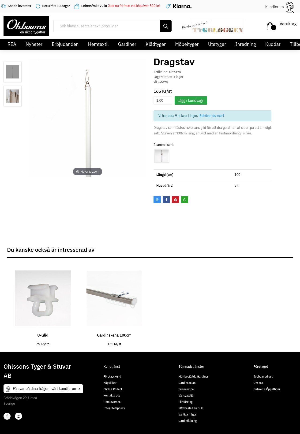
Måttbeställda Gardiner (193, 376)
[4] (18, 416)
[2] (7, 416)
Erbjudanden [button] (65, 44)
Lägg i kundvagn (190, 100)
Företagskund (112, 376)
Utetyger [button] (217, 44)
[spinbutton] (163, 100)
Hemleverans (112, 402)
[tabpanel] (43, 305)
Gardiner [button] (127, 44)
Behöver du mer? (212, 116)
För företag (186, 402)
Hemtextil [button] (98, 44)
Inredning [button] (245, 44)
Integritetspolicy (114, 408)
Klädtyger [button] (156, 44)
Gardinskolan (187, 383)
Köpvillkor (110, 383)
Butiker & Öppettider (267, 389)
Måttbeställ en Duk (191, 408)
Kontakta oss (112, 395)
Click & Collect (113, 389)
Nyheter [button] (34, 44)
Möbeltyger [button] (187, 44)
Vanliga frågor (187, 414)
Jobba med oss (263, 376)
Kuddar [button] (273, 44)
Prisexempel (187, 389)
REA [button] (12, 44)
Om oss (258, 383)
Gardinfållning (188, 421)
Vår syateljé (186, 395)
